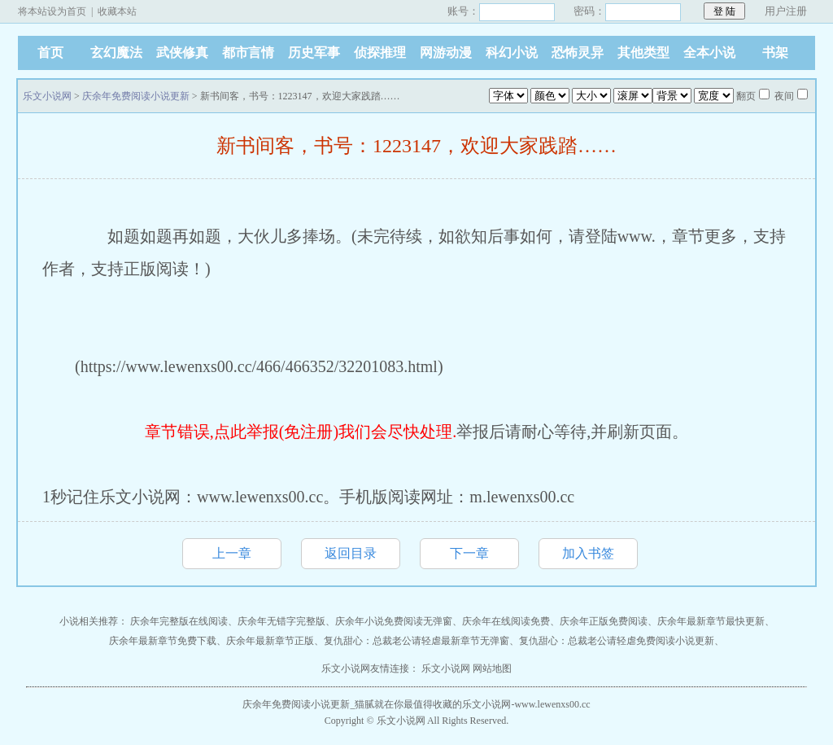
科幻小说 (512, 52)
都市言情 (248, 52)
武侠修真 (182, 52)
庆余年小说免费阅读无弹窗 (393, 621)
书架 (775, 52)
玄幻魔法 (116, 52)
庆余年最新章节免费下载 (162, 640)
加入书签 (588, 553)
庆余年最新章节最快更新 (711, 621)
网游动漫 (446, 52)
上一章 (231, 553)
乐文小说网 (47, 96)
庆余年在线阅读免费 (506, 621)
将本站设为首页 (52, 11)
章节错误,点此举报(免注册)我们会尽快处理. (300, 431)
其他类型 (643, 52)
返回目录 (351, 553)
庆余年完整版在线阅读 (179, 621)
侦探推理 (380, 52)
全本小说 (709, 52)
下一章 (469, 553)
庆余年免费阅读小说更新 (136, 96)
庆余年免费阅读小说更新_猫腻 (308, 704)
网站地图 (492, 668)
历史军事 (314, 52)
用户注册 (786, 11)
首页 (50, 52)
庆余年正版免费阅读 (604, 621)
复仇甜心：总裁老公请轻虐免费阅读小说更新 (616, 640)
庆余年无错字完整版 (281, 621)
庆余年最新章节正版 (270, 640)
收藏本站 (117, 11)
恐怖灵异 (578, 52)
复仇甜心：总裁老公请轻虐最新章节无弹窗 (416, 640)
